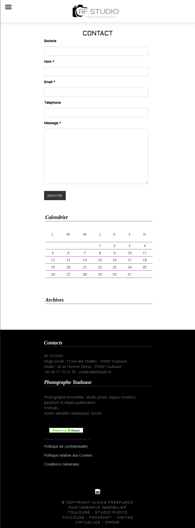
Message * (52, 123)
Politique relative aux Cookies (68, 455)
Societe (50, 41)
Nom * (49, 61)
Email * (49, 82)
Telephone (52, 103)
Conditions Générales (61, 464)
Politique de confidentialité (66, 446)
